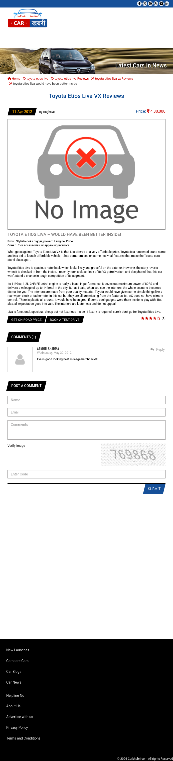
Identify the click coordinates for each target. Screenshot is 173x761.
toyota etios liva (37, 78)
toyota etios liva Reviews (72, 78)
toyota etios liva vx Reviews (114, 78)
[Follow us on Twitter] (144, 3)
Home (14, 78)
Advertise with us (19, 717)
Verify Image (16, 445)
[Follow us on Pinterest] (150, 3)
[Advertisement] (84, 570)
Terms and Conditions (23, 738)
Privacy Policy (17, 728)
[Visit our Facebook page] (139, 3)
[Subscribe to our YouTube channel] (161, 3)
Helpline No (15, 696)
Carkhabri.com (137, 759)
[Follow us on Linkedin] (166, 3)
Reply (157, 350)
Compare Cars (17, 661)
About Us (13, 706)
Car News (13, 682)
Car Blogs (13, 672)
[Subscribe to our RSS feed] (155, 3)
